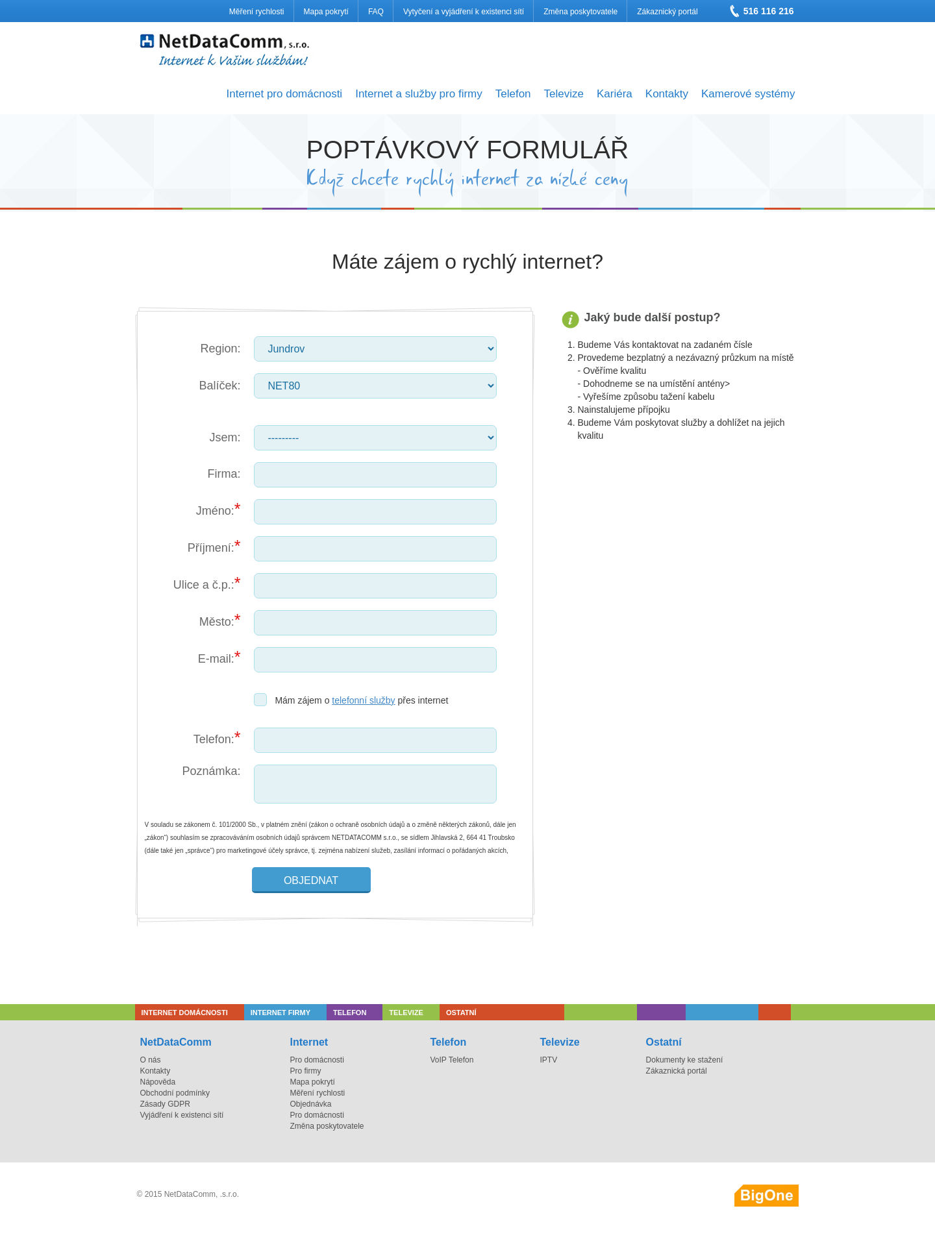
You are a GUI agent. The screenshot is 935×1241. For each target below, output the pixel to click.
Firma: (224, 473)
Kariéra (614, 94)
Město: (216, 621)
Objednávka (310, 1104)
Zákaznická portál (676, 1070)
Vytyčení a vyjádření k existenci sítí (463, 11)
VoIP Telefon (452, 1059)
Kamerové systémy (748, 94)
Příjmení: (211, 547)
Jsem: (224, 437)
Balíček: (219, 385)
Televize (564, 94)
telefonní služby (363, 700)
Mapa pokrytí (326, 11)
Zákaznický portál (667, 11)
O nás (150, 1059)
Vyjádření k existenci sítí (182, 1115)
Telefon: (213, 739)
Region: (220, 348)
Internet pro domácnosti (285, 94)
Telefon (513, 94)
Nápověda (158, 1082)
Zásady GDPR (165, 1104)
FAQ (376, 11)
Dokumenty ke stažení (684, 1059)
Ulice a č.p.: (203, 584)
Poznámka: (211, 771)
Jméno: (215, 510)
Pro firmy (305, 1070)
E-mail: (216, 658)
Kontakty (666, 94)
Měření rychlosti (256, 11)
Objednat (311, 880)
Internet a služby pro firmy (418, 94)
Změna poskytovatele (580, 11)
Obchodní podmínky (175, 1093)
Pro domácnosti (316, 1059)
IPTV (548, 1059)
